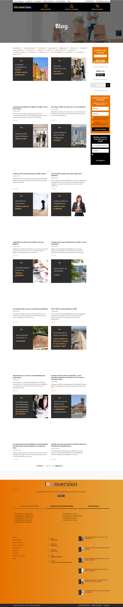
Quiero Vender (46, 9)
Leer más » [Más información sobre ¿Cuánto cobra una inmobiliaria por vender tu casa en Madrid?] (53, 255)
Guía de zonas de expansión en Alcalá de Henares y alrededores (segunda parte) (68, 445)
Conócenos (29, 50)
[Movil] (48, 539)
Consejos (39, 50)
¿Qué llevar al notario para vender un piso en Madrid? (28, 243)
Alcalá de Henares (29, 48)
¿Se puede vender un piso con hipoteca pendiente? (30, 309)
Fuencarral (71, 50)
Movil (52, 538)
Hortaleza (32, 52)
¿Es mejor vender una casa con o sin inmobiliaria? (68, 107)
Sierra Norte (68, 52)
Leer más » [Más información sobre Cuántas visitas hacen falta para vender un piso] (15, 188)
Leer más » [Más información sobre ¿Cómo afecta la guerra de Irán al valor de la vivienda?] (53, 188)
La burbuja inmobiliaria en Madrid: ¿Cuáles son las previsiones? (30, 108)
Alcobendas (41, 48)
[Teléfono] (48, 550)
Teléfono (53, 549)
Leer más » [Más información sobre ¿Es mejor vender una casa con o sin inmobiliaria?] (53, 120)
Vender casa (16, 54)
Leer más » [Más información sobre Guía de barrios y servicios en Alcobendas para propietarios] (15, 390)
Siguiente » (59, 466)
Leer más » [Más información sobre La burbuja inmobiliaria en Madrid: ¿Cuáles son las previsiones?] (15, 120)
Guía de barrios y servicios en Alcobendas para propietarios (29, 376)
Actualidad (16, 48)
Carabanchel (62, 48)
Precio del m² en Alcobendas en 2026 (64, 309)
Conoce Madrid (17, 50)
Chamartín (73, 48)
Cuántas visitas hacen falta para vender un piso (29, 174)
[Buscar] (108, 85)
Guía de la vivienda (18, 52)
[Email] (48, 556)
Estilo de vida (59, 50)
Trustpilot (16, 489)
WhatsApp (53, 544)
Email (52, 555)
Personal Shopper (56, 52)
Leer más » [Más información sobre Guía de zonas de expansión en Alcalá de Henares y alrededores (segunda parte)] (53, 459)
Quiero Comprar (97, 9)
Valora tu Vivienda (71, 9)
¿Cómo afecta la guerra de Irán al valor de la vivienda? (66, 174)
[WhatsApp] (48, 544)
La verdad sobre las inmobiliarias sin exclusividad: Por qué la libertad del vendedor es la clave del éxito (30, 446)
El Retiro (49, 50)
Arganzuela (52, 48)
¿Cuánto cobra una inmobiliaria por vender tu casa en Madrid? (68, 243)
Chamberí (83, 48)
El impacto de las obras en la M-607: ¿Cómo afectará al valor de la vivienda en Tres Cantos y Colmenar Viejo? (67, 377)
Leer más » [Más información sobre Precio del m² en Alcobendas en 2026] (53, 322)
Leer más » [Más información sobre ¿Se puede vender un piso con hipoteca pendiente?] (15, 322)
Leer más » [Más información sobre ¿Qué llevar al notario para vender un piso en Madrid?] (15, 255)
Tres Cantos (79, 52)
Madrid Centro (43, 52)
